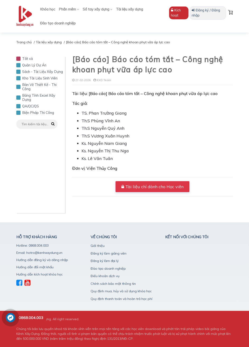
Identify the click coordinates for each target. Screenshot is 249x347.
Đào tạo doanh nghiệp (58, 23)
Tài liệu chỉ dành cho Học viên (152, 186)
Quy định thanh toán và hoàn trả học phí (121, 299)
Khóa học (47, 9)
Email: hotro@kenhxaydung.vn (39, 253)
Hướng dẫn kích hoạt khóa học (39, 274)
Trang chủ (24, 42)
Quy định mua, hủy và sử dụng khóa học (121, 291)
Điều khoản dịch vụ (105, 276)
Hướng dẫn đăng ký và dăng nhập (42, 260)
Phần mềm (69, 9)
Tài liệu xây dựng (129, 9)
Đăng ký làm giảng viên (108, 253)
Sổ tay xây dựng (97, 9)
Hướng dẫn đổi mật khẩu (35, 267)
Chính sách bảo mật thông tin (113, 284)
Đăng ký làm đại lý (105, 261)
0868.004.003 (31, 317)
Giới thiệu (98, 246)
